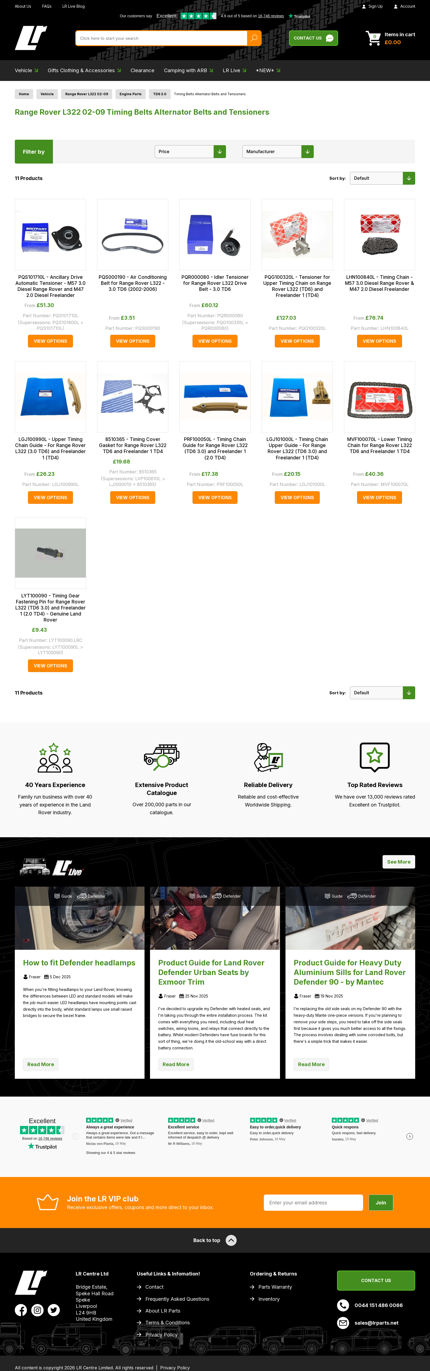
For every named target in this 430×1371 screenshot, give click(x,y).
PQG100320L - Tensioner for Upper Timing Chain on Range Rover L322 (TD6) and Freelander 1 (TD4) (297, 286)
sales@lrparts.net (367, 1323)
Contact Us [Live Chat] (313, 38)
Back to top (215, 1240)
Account (404, 6)
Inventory (269, 1299)
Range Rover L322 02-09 (86, 94)
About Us (23, 6)
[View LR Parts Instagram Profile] (37, 1310)
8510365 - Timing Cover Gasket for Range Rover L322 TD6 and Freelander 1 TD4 (132, 445)
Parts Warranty (275, 1287)
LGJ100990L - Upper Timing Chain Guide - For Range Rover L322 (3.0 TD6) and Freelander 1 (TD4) (50, 448)
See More (399, 862)
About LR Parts (162, 1311)
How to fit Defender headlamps (79, 962)
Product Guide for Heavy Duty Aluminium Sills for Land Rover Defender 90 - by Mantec (350, 972)
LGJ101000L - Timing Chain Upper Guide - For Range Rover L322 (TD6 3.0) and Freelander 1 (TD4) (297, 448)
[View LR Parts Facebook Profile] (21, 1310)
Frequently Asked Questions (177, 1299)
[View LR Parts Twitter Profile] (54, 1310)
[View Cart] (390, 38)
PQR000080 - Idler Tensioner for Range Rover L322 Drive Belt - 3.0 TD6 (215, 283)
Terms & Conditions (167, 1322)
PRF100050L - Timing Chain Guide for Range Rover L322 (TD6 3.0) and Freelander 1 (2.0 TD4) (215, 448)
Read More (40, 1064)
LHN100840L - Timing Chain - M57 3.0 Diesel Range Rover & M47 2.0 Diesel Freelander (379, 283)
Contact (154, 1287)
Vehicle (47, 94)
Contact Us (376, 1280)
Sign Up (372, 6)
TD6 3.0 (159, 94)
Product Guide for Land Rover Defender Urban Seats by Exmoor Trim (211, 972)
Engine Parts (131, 94)
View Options (50, 341)
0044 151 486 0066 (370, 1305)
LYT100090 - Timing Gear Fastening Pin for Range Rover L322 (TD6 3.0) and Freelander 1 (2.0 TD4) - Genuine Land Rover (50, 608)
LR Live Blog (74, 6)
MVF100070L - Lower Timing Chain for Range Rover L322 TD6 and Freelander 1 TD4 (379, 445)
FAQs (47, 6)
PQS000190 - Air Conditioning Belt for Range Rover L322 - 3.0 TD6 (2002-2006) (133, 283)
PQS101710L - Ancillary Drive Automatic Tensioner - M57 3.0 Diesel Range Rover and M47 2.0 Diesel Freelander (50, 286)
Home (24, 94)
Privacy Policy (161, 1335)
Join (381, 1203)
